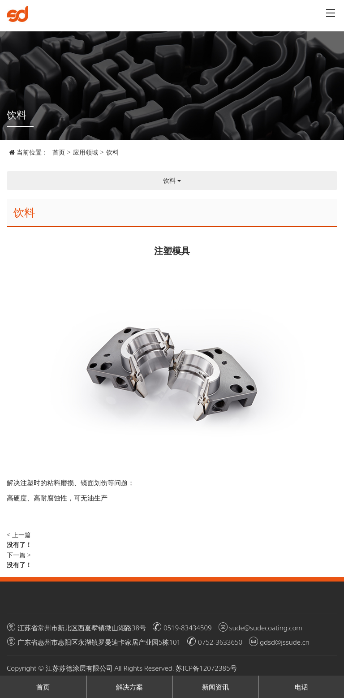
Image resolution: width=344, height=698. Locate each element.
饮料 (112, 152)
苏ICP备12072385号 (206, 668)
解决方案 (129, 686)
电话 (301, 686)
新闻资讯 (215, 686)
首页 (58, 152)
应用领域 (85, 152)
